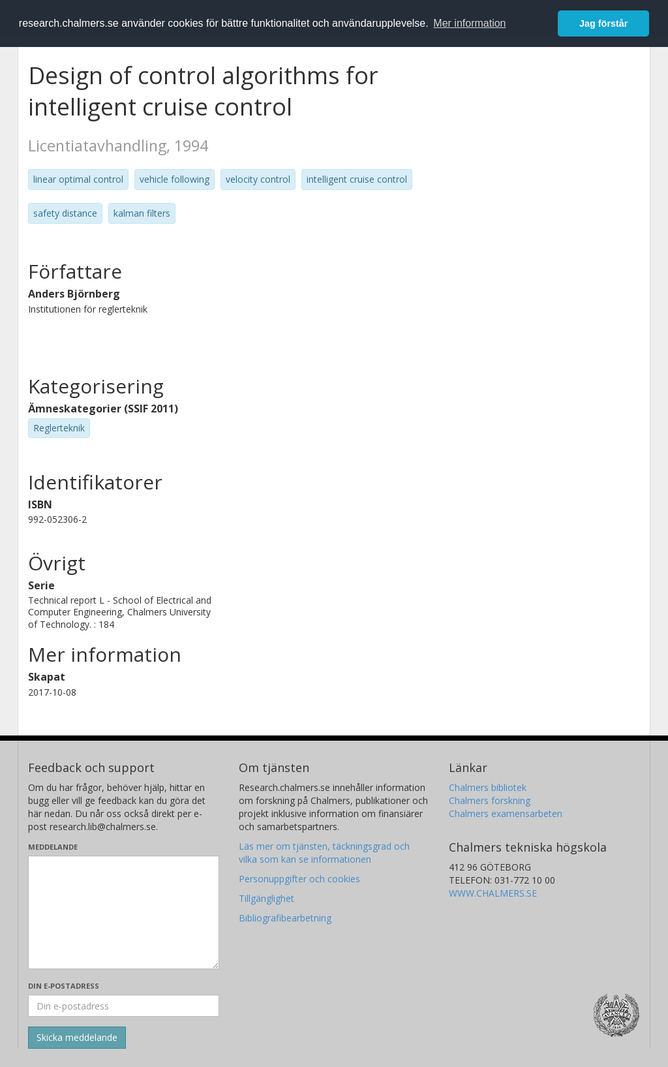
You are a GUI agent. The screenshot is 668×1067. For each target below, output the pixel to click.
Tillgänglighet (266, 898)
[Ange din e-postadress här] (123, 1006)
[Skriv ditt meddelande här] (123, 912)
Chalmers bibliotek (487, 787)
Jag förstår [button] (603, 23)
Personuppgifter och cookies (299, 879)
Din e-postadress (63, 986)
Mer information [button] (469, 23)
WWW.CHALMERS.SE (493, 893)
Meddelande (53, 847)
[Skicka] (77, 1038)
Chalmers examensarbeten (505, 813)
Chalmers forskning (489, 800)
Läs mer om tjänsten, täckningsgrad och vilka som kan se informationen (324, 852)
